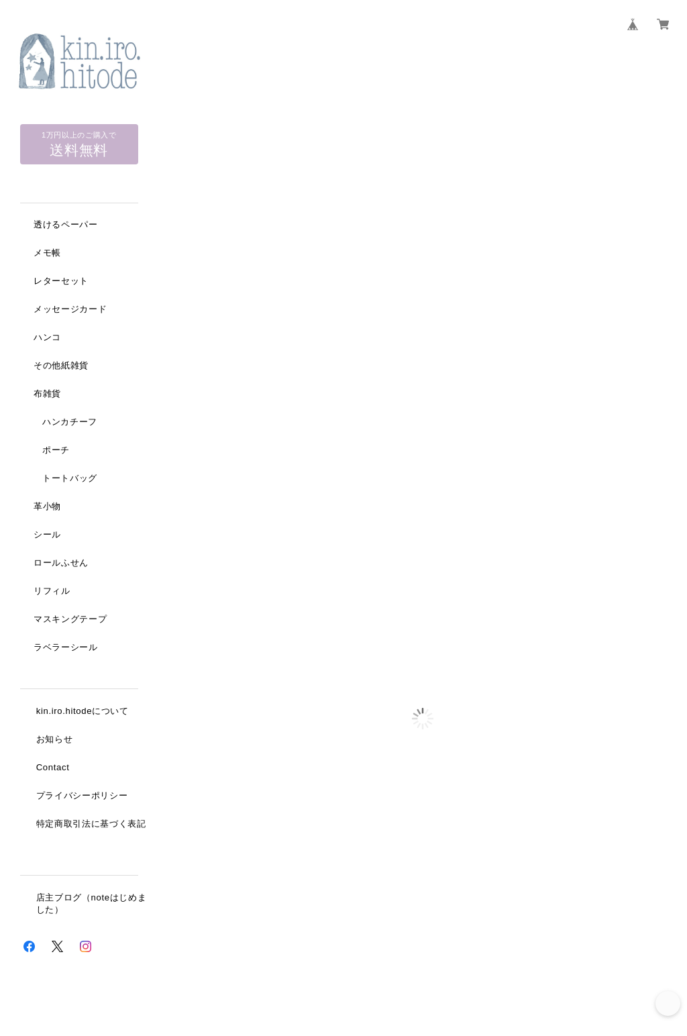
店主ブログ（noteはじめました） (91, 905)
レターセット (61, 281)
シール (47, 535)
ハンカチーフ (69, 422)
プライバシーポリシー (82, 797)
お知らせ (54, 740)
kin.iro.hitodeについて (82, 712)
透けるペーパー (66, 225)
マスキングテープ (70, 620)
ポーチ (56, 451)
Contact (53, 769)
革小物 (47, 507)
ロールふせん (61, 563)
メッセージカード (70, 310)
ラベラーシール (66, 648)
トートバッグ (69, 479)
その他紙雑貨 (61, 366)
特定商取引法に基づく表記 (91, 825)
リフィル (52, 591)
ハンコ (47, 338)
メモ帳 (47, 253)
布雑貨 (47, 394)
